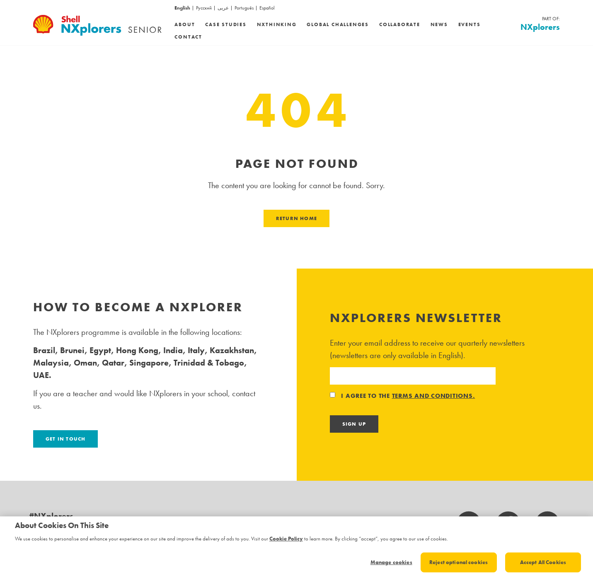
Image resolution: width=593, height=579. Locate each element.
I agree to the (402, 396)
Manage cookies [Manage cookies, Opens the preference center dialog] (391, 562)
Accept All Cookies (543, 562)
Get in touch (65, 439)
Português (244, 8)
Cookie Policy (286, 538)
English (182, 8)
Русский (204, 8)
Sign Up (354, 424)
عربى (223, 8)
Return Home (296, 218)
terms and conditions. (433, 396)
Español (267, 8)
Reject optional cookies (458, 562)
